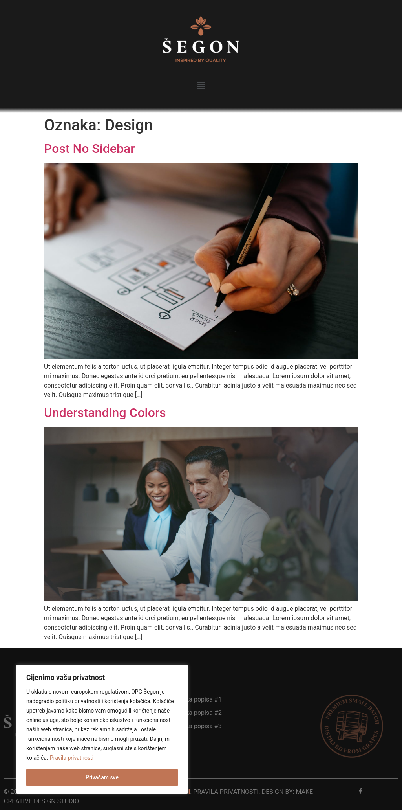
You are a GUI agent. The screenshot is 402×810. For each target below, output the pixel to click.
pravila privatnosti (225, 791)
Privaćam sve (102, 777)
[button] (201, 85)
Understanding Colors (105, 412)
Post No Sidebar (89, 148)
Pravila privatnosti (71, 758)
